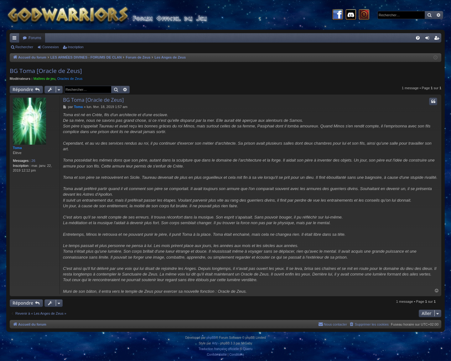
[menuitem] (417, 38)
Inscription (76, 47)
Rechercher (24, 47)
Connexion (50, 47)
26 (33, 160)
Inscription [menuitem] (438, 39)
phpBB (211, 337)
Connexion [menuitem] (428, 39)
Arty (215, 343)
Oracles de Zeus (70, 78)
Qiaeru (247, 349)
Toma (17, 148)
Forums (35, 38)
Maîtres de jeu (44, 78)
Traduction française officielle (219, 349)
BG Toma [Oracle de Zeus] (46, 71)
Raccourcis (15, 39)
